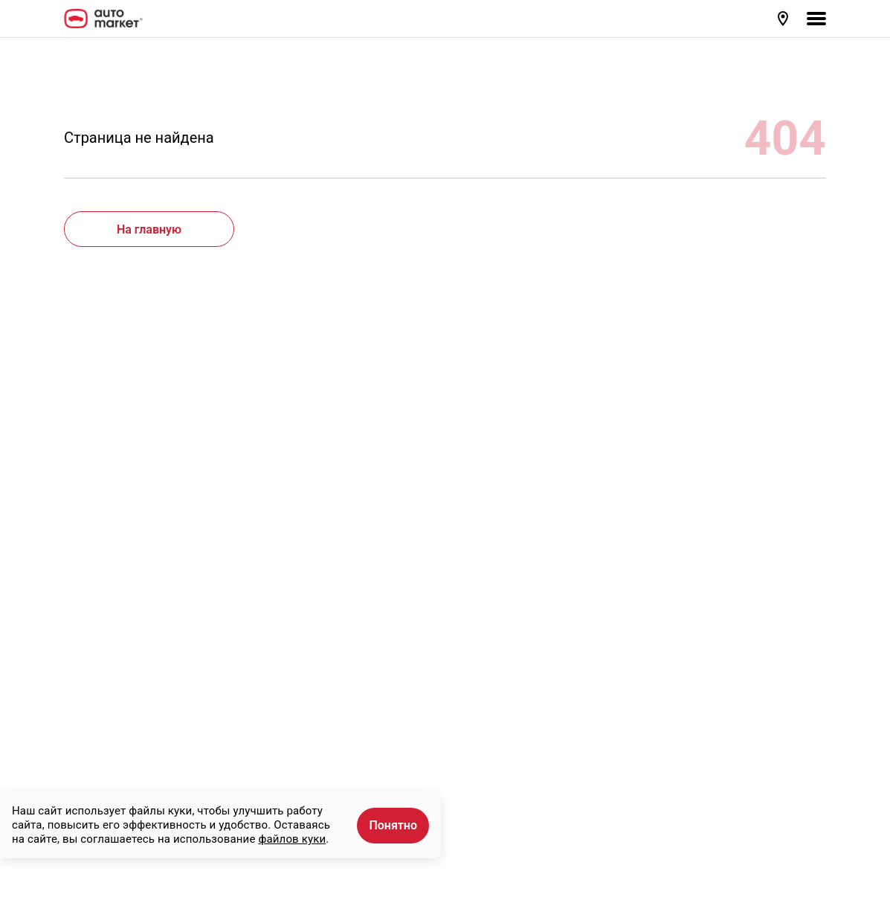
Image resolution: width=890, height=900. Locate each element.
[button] (784, 19)
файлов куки (292, 839)
